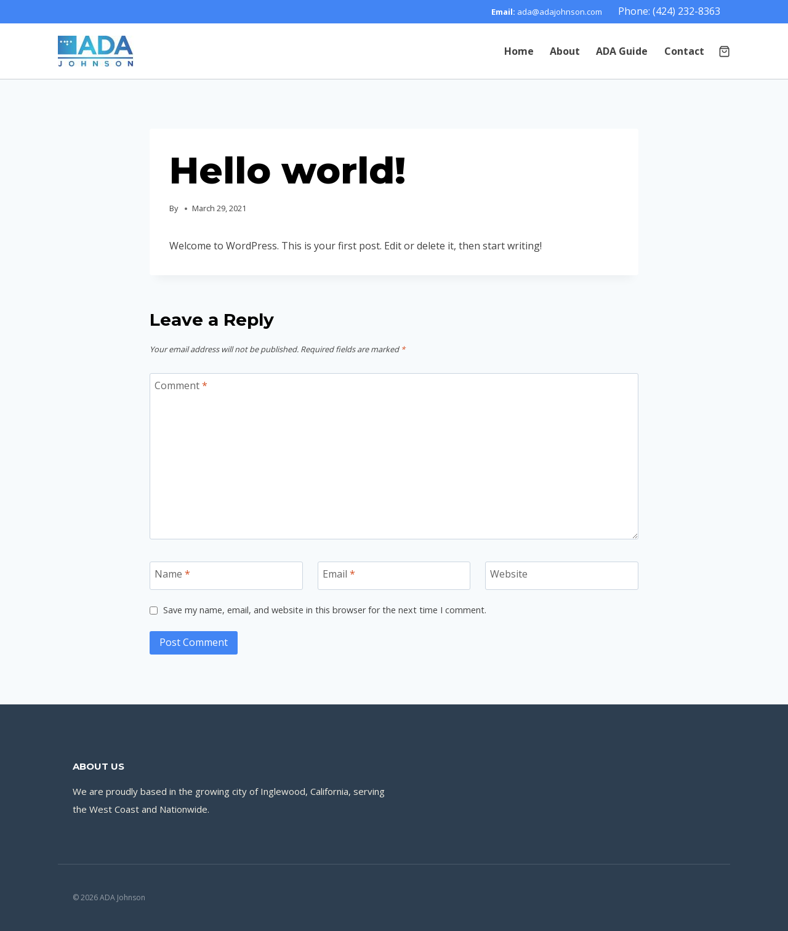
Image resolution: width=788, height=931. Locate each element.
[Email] (394, 576)
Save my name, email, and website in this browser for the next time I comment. (324, 610)
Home (519, 51)
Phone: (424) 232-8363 (669, 11)
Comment (181, 385)
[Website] (561, 576)
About (565, 51)
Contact (684, 51)
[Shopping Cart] (724, 51)
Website (509, 574)
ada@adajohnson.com (559, 11)
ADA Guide (622, 51)
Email (339, 574)
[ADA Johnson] (96, 51)
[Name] (226, 576)
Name (172, 574)
